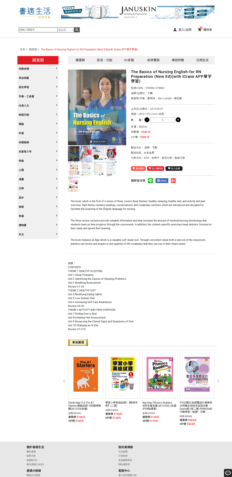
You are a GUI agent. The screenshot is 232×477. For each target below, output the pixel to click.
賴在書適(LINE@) (35, 446)
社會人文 (24, 105)
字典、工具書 (26, 96)
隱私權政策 (78, 446)
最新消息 (31, 438)
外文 (21, 234)
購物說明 (168, 438)
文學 (21, 188)
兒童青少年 (25, 151)
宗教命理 (24, 68)
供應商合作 (124, 438)
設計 (21, 197)
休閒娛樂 (24, 142)
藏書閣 (33, 49)
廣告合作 (122, 446)
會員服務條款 (79, 442)
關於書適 (31, 433)
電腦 (21, 124)
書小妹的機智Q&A (173, 433)
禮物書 (22, 225)
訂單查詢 (77, 438)
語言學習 (24, 87)
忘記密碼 (77, 433)
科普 (21, 133)
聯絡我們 (168, 446)
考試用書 (24, 78)
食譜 (21, 216)
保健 (21, 160)
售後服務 (168, 442)
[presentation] (64, 375)
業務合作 (122, 442)
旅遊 (21, 206)
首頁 (22, 49)
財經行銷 (24, 114)
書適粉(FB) (32, 442)
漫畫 (21, 179)
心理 (21, 170)
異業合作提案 (125, 433)
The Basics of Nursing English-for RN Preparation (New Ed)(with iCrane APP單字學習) (89, 49)
